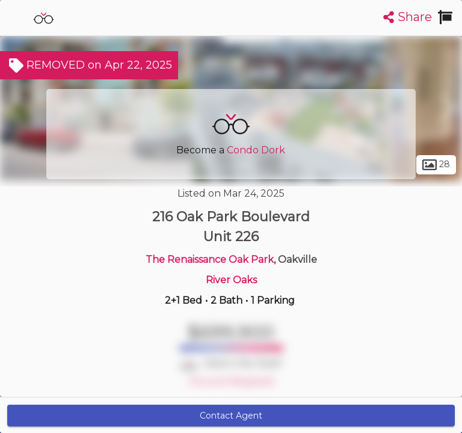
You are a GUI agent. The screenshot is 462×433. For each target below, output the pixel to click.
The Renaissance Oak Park (210, 259)
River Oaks (231, 280)
